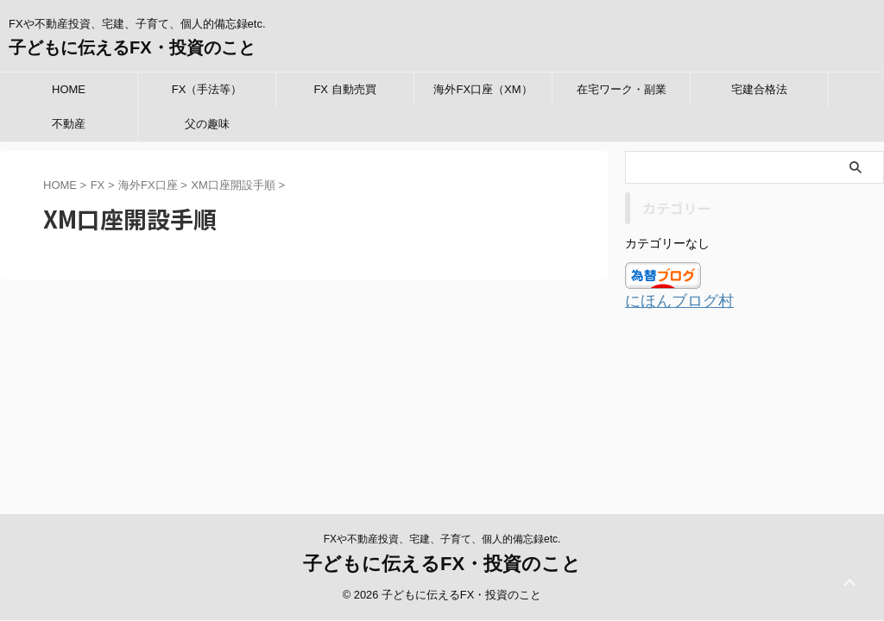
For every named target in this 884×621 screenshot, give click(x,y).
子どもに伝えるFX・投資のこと (132, 47)
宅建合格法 (759, 89)
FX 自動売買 (344, 89)
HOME (68, 89)
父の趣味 (207, 123)
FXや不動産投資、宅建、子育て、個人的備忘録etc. (442, 398)
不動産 (68, 123)
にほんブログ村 (670, 300)
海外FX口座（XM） (482, 89)
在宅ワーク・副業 (621, 89)
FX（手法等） (207, 89)
